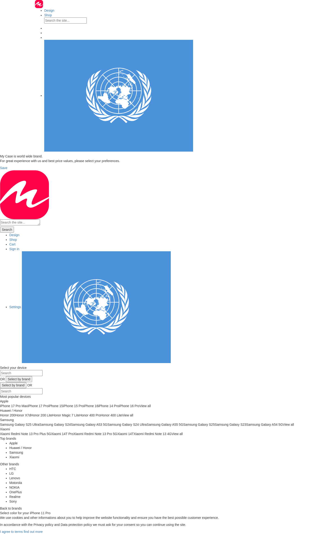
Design (49, 10)
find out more (33, 532)
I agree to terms (11, 532)
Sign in (14, 249)
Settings (90, 307)
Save (3, 168)
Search (7, 229)
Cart (12, 244)
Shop (48, 15)
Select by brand (19, 379)
